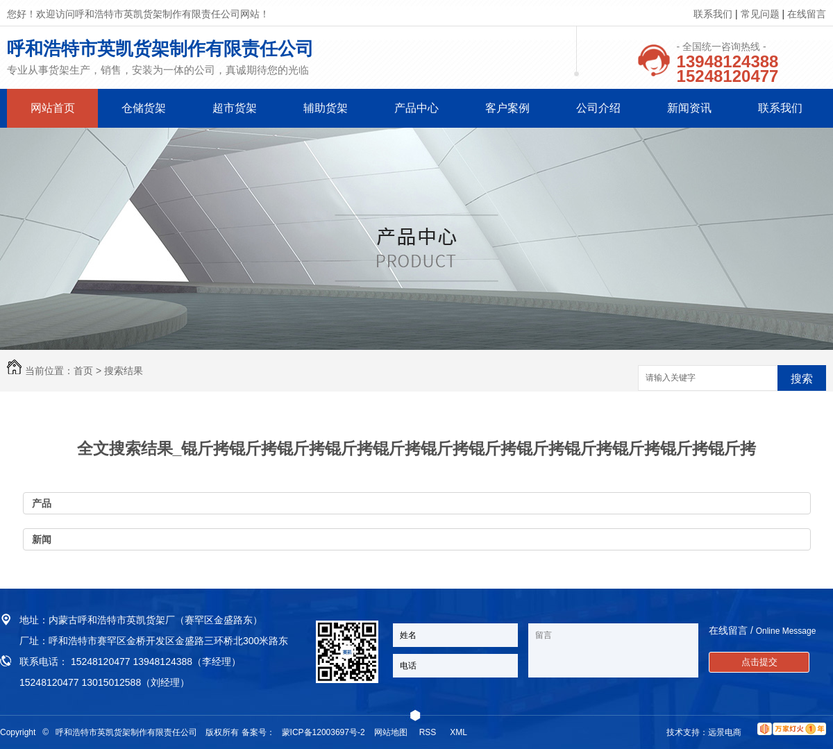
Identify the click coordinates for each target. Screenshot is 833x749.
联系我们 (712, 13)
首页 (83, 370)
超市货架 (234, 108)
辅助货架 (325, 108)
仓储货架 (143, 108)
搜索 (802, 379)
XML (459, 732)
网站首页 (53, 108)
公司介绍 (598, 108)
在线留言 (806, 13)
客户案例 (507, 108)
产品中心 (416, 108)
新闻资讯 (689, 108)
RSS (429, 732)
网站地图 (390, 732)
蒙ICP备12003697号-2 (323, 732)
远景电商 (724, 732)
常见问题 (760, 13)
